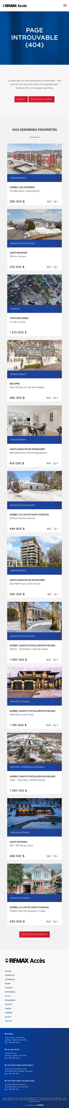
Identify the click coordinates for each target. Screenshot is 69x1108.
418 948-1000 (14, 1042)
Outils (7, 996)
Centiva (40, 1105)
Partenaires (10, 992)
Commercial (10, 979)
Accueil (21, 99)
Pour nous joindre (41, 99)
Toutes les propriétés (34, 934)
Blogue (8, 1017)
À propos (9, 988)
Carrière (8, 1012)
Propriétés (9, 975)
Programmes (10, 1000)
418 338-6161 (14, 1074)
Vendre (8, 1008)
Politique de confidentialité (27, 1099)
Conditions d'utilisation (48, 1099)
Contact (8, 1021)
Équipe (7, 983)
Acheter (8, 1004)
